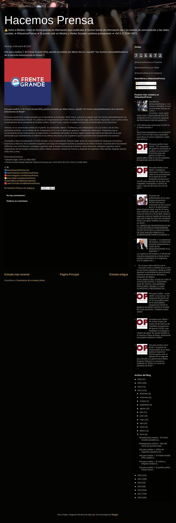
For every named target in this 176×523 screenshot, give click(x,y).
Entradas (141, 83)
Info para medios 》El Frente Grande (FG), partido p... (154, 456)
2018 (139, 490)
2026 (139, 379)
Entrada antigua (118, 274)
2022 (139, 475)
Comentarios (142, 88)
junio (142, 416)
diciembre (144, 394)
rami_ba (91, 515)
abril (142, 423)
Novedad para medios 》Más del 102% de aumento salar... (153, 444)
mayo (142, 420)
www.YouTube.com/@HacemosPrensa (23, 183)
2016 (139, 497)
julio (142, 412)
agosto (143, 408)
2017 (139, 494)
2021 (139, 479)
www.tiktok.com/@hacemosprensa (21, 181)
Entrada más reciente (17, 274)
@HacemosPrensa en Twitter (147, 68)
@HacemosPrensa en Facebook (148, 62)
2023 (139, 390)
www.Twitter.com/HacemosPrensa (21, 178)
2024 (139, 387)
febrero (143, 431)
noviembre (144, 397)
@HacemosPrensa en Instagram (148, 73)
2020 (139, 483)
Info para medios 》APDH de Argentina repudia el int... (151, 450)
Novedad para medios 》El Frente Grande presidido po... (153, 438)
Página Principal (69, 274)
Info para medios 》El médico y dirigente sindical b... (152, 462)
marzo (143, 427)
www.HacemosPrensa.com (18, 170)
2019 (139, 486)
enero (142, 434)
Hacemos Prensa (49, 20)
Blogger (115, 515)
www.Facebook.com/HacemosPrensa (22, 173)
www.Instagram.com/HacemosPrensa (22, 175)
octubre (143, 401)
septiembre (145, 405)
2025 (139, 383)
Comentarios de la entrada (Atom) (30, 280)
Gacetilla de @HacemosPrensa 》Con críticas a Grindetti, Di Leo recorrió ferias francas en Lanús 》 (160, 106)
